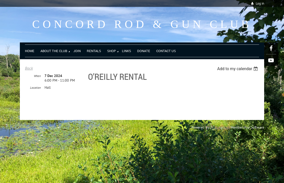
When (37, 76)
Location (35, 88)
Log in (260, 3)
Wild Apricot (220, 127)
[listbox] (238, 69)
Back (29, 68)
